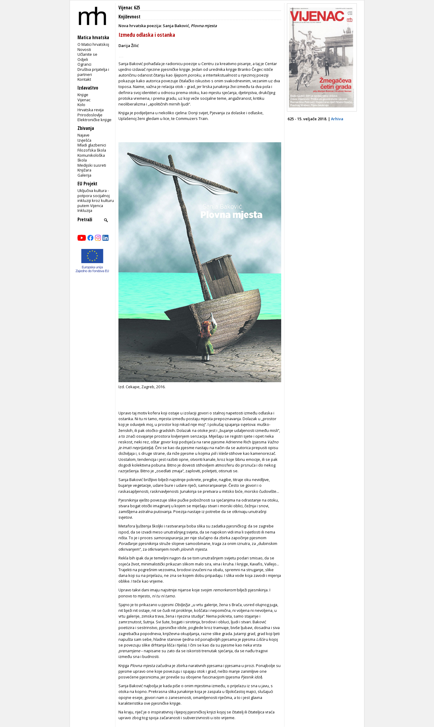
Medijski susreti (91, 165)
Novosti (84, 49)
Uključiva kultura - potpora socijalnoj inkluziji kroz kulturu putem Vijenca (95, 198)
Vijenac (83, 99)
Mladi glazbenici (91, 145)
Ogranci (84, 64)
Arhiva (337, 118)
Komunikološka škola (91, 158)
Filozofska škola (91, 150)
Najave (83, 135)
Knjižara (84, 170)
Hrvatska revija (90, 109)
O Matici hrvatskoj (93, 44)
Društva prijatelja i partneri (93, 72)
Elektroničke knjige (94, 119)
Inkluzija (84, 210)
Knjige (82, 94)
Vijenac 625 (129, 8)
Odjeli (82, 59)
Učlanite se (87, 54)
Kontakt (84, 79)
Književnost (129, 17)
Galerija (84, 175)
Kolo (81, 104)
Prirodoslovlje (89, 115)
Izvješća (84, 140)
